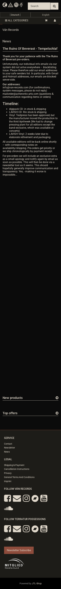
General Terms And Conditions (19, 477)
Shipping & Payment (14, 465)
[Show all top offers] (57, 413)
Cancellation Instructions (16, 469)
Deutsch (15, 15)
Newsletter (9, 447)
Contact (8, 443)
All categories (16, 20)
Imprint (7, 481)
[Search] (39, 6)
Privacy (8, 473)
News (7, 451)
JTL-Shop (37, 583)
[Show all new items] (57, 398)
